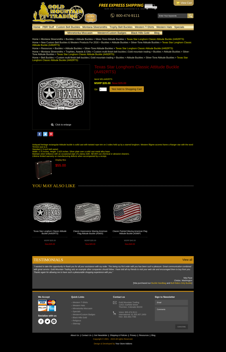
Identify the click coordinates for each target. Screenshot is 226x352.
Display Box (60, 160)
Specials (179, 27)
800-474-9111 (128, 15)
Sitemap (76, 323)
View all (187, 259)
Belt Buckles (47, 57)
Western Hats (164, 27)
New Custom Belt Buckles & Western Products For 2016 (70, 42)
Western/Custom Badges (111, 32)
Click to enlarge (63, 124)
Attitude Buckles (84, 39)
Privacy (133, 335)
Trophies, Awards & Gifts (78, 51)
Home (36, 27)
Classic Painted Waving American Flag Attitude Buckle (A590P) (130, 232)
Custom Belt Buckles (68, 27)
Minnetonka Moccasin (80, 32)
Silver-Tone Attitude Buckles (109, 39)
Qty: (96, 89)
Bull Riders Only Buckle (181, 283)
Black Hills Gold (140, 32)
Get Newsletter (101, 335)
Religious (77, 320)
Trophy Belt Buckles (121, 27)
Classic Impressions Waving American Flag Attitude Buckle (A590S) (90, 232)
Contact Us (87, 335)
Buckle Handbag (158, 283)
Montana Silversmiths (94, 27)
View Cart (183, 3)
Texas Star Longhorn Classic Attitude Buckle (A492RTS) (49, 232)
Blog (156, 32)
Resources (46, 48)
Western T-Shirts (144, 27)
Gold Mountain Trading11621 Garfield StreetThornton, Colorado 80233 (130, 304)
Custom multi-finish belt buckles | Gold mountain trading (122, 51)
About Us (75, 335)
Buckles (70, 39)
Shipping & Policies (118, 335)
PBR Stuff (48, 27)
